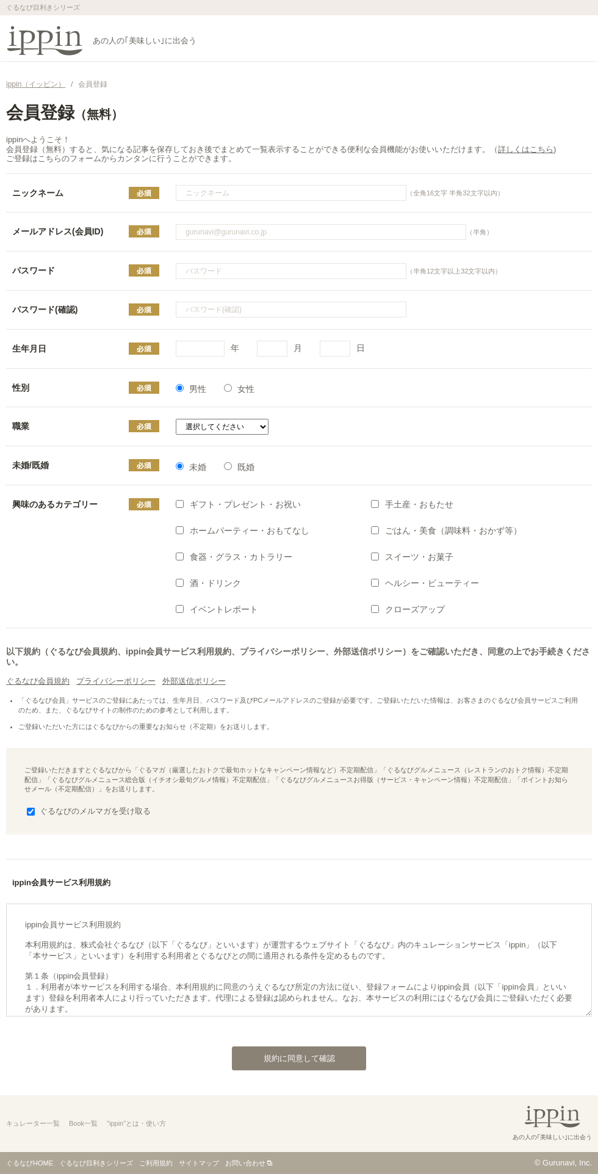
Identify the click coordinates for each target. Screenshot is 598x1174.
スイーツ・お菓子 (412, 557)
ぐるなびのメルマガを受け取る (89, 811)
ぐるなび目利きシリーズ (96, 1163)
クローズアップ (408, 609)
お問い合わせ (245, 1163)
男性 (191, 389)
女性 (239, 389)
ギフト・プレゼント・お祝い (238, 504)
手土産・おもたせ (412, 504)
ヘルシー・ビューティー (425, 583)
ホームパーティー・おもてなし (242, 530)
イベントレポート (217, 609)
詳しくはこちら (525, 149)
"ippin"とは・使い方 (136, 1123)
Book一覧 (83, 1123)
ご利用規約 (156, 1163)
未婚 (191, 467)
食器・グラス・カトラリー (234, 557)
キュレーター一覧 (33, 1123)
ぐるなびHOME (29, 1163)
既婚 (239, 467)
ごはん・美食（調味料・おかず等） (446, 530)
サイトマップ (199, 1163)
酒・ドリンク (208, 583)
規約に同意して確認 (283, 1055)
